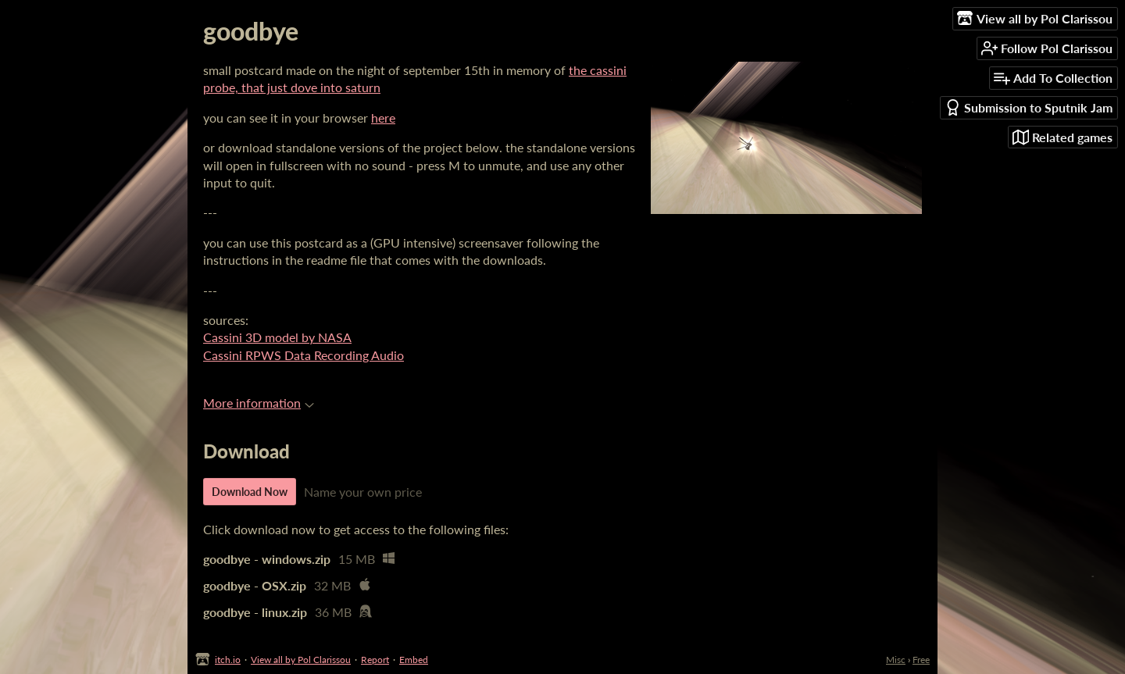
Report (375, 659)
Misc (895, 659)
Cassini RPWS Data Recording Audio (303, 355)
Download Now (250, 491)
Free (921, 659)
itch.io (228, 659)
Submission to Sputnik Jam (1028, 107)
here (383, 117)
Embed (413, 659)
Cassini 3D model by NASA (277, 337)
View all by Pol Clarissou (301, 659)
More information (258, 402)
